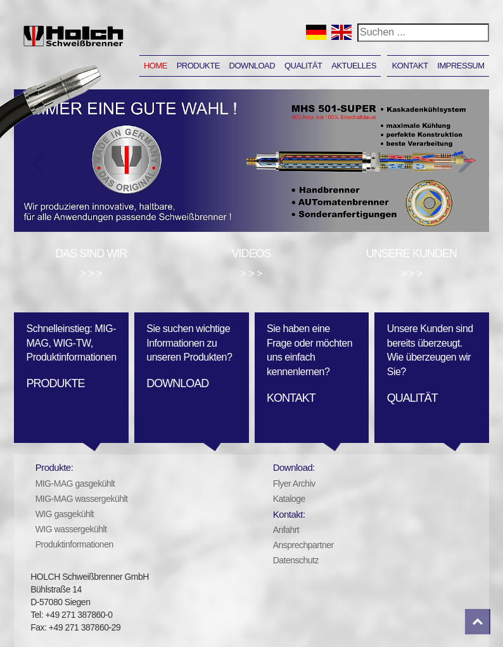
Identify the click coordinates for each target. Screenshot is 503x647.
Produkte (198, 65)
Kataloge (289, 499)
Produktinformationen (74, 544)
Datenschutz (296, 560)
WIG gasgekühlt (64, 514)
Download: (294, 467)
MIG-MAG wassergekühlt (81, 499)
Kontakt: (289, 514)
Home (155, 65)
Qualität (303, 65)
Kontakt (410, 65)
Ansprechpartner (303, 545)
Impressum (460, 65)
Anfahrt (286, 530)
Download (252, 65)
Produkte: (54, 467)
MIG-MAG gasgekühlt (75, 483)
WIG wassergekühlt (71, 529)
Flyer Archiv (294, 483)
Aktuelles (353, 65)
